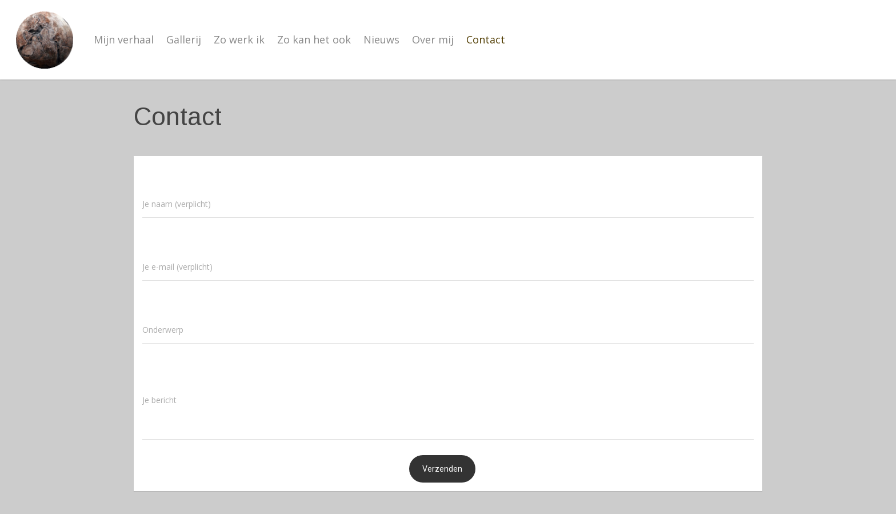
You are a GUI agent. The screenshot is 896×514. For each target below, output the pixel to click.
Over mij (433, 39)
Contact (485, 39)
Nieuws (381, 39)
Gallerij (183, 39)
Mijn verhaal (124, 39)
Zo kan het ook (314, 39)
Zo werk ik (239, 39)
